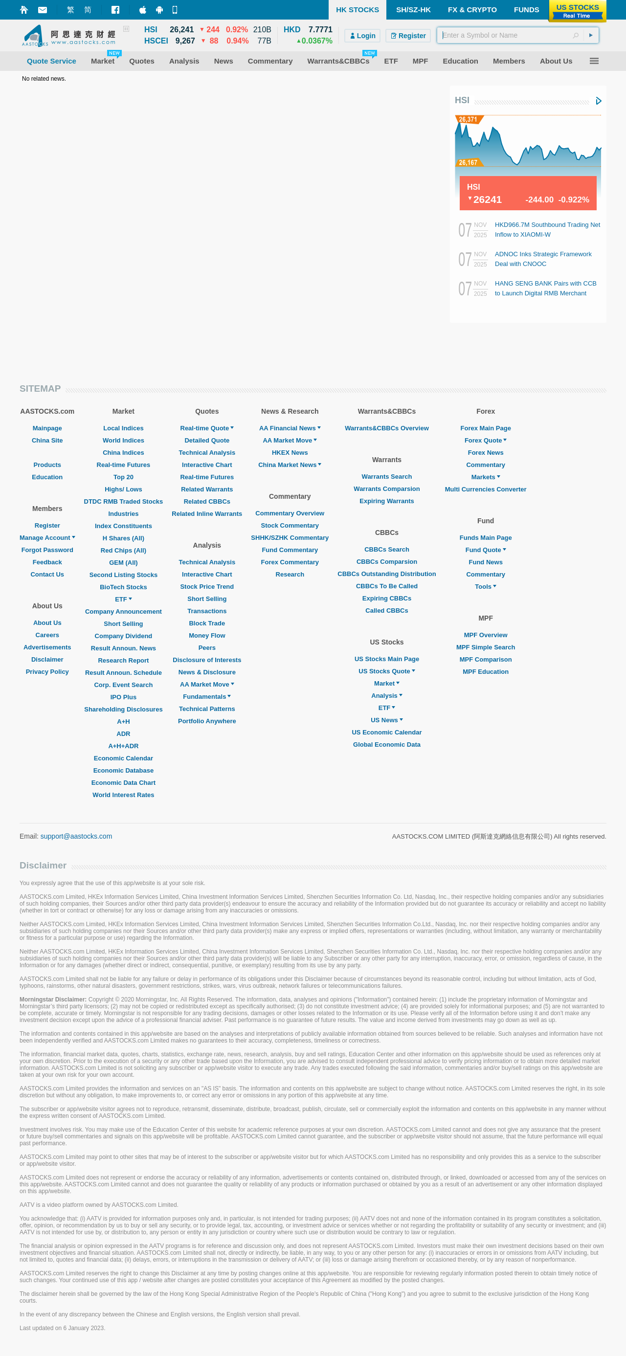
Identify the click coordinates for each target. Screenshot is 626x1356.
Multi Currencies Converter (486, 489)
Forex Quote (486, 440)
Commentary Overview (289, 513)
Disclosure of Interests (207, 660)
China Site (47, 440)
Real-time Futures (124, 464)
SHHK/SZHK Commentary (290, 537)
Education (47, 477)
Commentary (485, 464)
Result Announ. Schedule (123, 672)
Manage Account (47, 537)
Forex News (486, 452)
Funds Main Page (486, 537)
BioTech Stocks (123, 587)
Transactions (206, 611)
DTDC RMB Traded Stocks (123, 501)
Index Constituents (123, 526)
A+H (123, 721)
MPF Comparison (486, 659)
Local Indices (123, 428)
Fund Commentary (290, 550)
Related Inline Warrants (207, 513)
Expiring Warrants (386, 501)
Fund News (486, 562)
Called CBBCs (386, 610)
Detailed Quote (206, 440)
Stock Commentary (290, 525)
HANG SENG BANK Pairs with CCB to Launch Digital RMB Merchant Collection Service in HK (546, 293)
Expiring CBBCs (386, 598)
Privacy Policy (47, 671)
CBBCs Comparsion (387, 561)
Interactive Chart (207, 464)
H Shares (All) (123, 538)
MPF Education (486, 671)
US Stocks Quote (386, 671)
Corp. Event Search (123, 685)
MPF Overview (486, 635)
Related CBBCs (207, 501)
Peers (207, 647)
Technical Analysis (207, 452)
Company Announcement (123, 611)
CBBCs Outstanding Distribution (386, 574)
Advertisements (47, 647)
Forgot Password (47, 550)
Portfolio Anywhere (207, 721)
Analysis (386, 695)
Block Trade (207, 623)
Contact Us (47, 574)
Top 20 (123, 477)
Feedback (47, 562)
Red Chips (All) (123, 550)
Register (47, 525)
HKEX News (290, 452)
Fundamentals (207, 696)
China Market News (289, 464)
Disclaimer (47, 659)
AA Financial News (290, 428)
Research (290, 574)
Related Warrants (207, 489)
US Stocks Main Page (387, 659)
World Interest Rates (123, 795)
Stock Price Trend (207, 586)
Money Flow (207, 635)
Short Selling (123, 623)
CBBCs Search (386, 549)
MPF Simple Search (485, 647)
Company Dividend (124, 636)
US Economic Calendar (387, 732)
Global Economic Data (387, 744)
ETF (123, 599)
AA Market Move (207, 684)
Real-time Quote (207, 428)
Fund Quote (486, 550)
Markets (485, 477)
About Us (47, 622)
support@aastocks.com (76, 836)
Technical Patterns (207, 708)
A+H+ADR (123, 746)
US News (387, 720)
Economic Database (123, 770)
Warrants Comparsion (387, 488)
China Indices (123, 452)
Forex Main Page (486, 428)
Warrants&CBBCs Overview (386, 428)
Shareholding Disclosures (123, 709)
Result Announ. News (123, 648)
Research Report (123, 660)
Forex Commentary (290, 562)
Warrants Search (387, 476)
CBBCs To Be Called (387, 586)
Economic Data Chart (123, 782)
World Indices (123, 440)
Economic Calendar (123, 758)
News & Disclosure (207, 672)
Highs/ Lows (123, 489)
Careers (47, 635)
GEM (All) (123, 562)
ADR (123, 733)
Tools (485, 586)
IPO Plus (123, 697)
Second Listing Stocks (123, 574)
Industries (123, 513)
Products (47, 464)
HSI (462, 100)
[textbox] (518, 35)
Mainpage (47, 428)
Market (387, 683)
